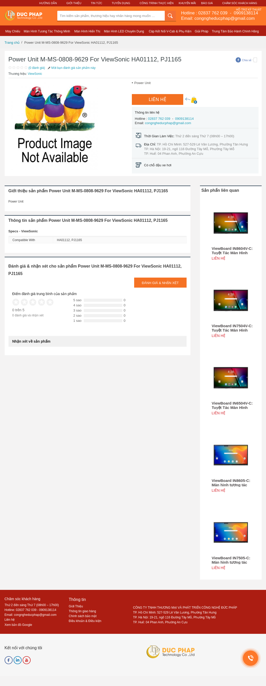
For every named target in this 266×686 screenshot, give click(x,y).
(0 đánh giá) (37, 68)
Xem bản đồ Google (18, 625)
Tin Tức (96, 3)
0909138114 (245, 13)
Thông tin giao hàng (82, 611)
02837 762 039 (213, 13)
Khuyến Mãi (187, 3)
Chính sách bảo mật (83, 616)
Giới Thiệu (73, 3)
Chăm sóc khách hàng (22, 599)
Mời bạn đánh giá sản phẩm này (71, 68)
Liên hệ (10, 619)
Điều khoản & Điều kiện (85, 621)
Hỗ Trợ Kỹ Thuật (248, 9)
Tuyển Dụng (121, 3)
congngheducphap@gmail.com (168, 123)
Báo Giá (207, 3)
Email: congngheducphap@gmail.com (218, 18)
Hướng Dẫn (48, 3)
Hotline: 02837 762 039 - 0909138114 (31, 610)
